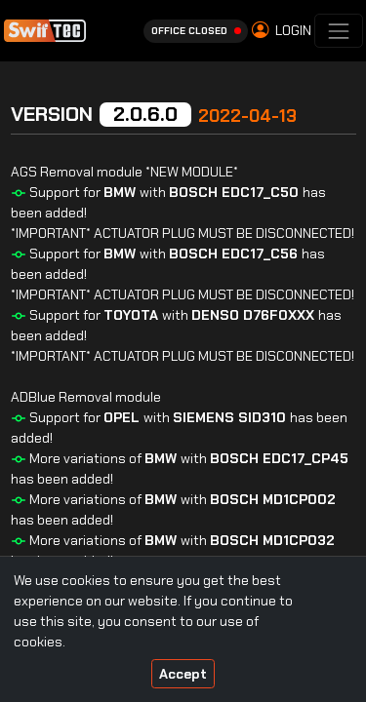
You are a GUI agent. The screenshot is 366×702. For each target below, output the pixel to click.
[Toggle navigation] (338, 31)
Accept (183, 673)
